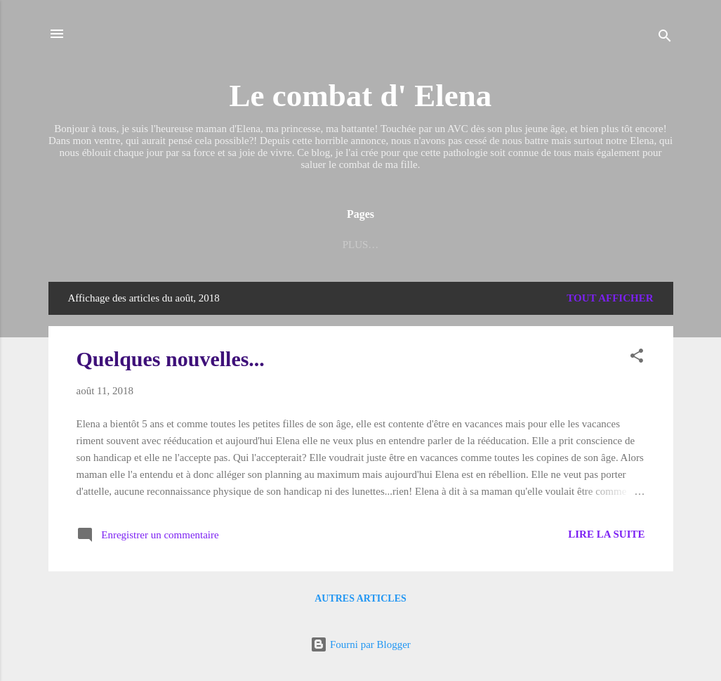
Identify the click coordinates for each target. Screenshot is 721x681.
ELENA (454, 244)
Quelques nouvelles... (171, 358)
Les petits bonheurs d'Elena (238, 244)
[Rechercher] (664, 38)
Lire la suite (606, 534)
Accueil (109, 244)
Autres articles (360, 598)
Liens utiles (378, 244)
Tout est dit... (535, 244)
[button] (636, 358)
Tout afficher (610, 298)
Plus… (617, 244)
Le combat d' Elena (361, 95)
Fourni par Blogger (360, 644)
